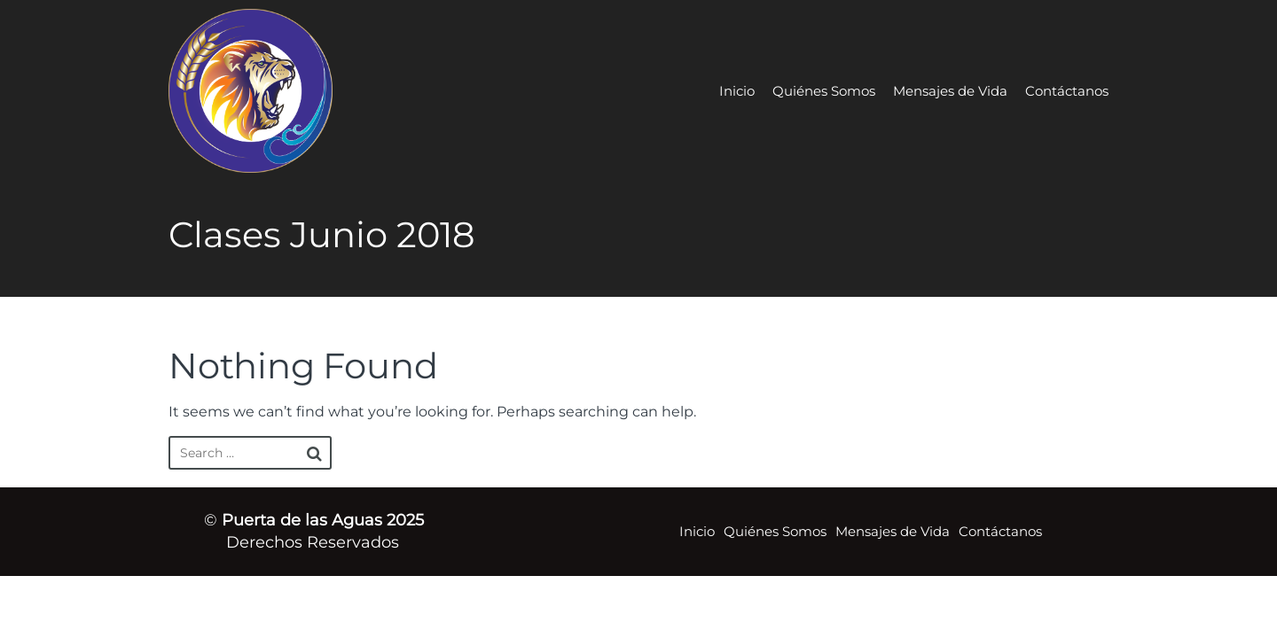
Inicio (737, 90)
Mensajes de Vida (950, 90)
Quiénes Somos (823, 90)
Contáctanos (1067, 90)
